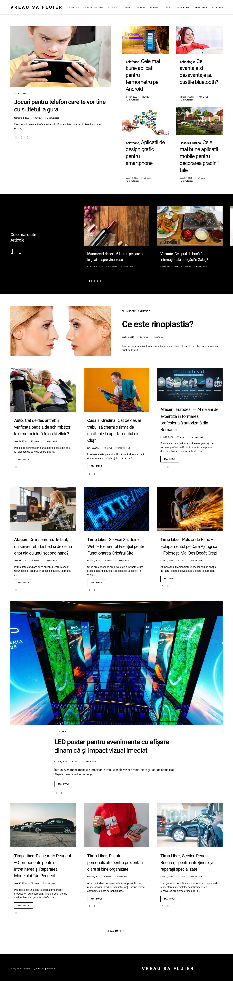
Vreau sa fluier (36, 7)
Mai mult (23, 420)
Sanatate (144, 272)
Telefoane (20, 93)
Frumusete (129, 272)
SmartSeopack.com (45, 966)
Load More (115, 928)
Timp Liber (60, 692)
